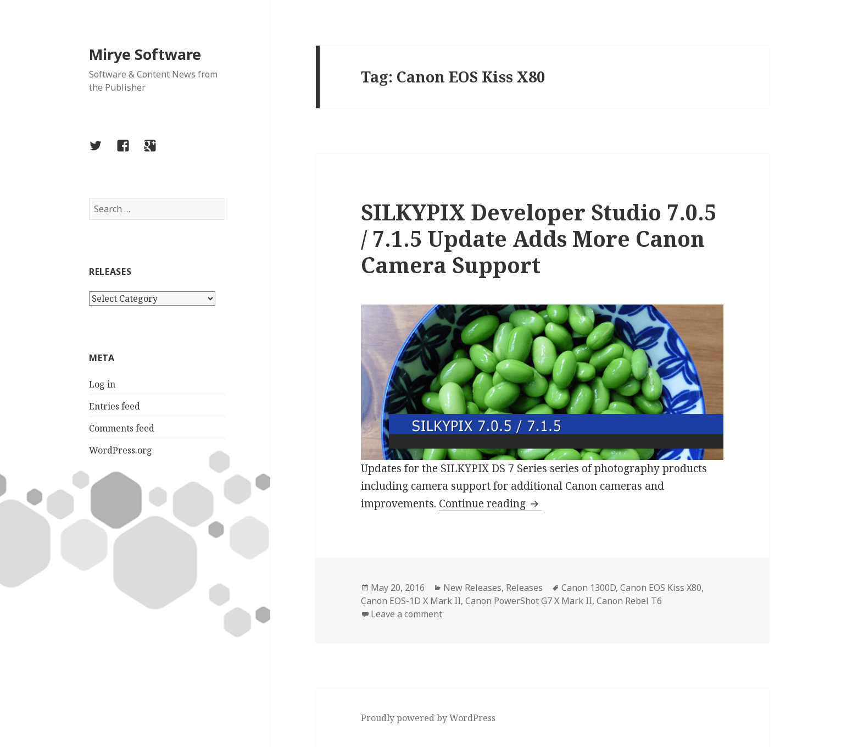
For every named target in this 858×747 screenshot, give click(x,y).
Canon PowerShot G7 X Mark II (528, 601)
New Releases (472, 588)
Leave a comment (406, 614)
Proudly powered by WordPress (428, 718)
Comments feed (121, 428)
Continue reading (490, 503)
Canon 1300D (588, 588)
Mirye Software (145, 54)
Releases (524, 588)
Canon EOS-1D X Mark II (411, 601)
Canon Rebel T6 (629, 601)
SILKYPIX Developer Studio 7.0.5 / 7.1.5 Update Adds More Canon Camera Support (538, 238)
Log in (102, 384)
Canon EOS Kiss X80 (660, 588)
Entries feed (114, 406)
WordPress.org (120, 450)
